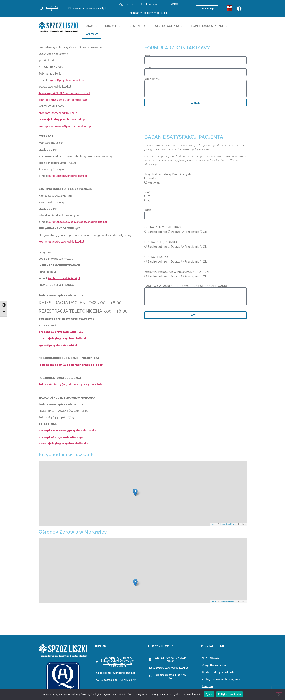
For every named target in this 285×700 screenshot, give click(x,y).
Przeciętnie (191, 231)
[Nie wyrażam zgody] (279, 694)
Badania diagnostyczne (208, 26)
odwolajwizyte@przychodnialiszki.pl (64, 443)
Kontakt (92, 34)
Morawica (154, 183)
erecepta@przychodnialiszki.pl (58, 112)
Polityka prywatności (229, 694)
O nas (91, 26)
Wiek (147, 210)
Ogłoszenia (126, 4)
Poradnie (111, 26)
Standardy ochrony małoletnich (149, 12)
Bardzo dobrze (157, 231)
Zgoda (209, 694)
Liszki (152, 178)
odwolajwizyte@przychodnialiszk (60, 119)
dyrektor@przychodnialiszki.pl (67, 175)
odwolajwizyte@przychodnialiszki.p (64, 338)
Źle (205, 231)
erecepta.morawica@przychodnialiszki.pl (65, 126)
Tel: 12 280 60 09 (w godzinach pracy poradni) (70, 384)
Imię (147, 55)
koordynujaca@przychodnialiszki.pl (61, 241)
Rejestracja (138, 26)
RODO (174, 4)
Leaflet (214, 524)
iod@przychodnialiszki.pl (64, 278)
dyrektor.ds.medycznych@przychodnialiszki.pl (77, 221)
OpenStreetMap (227, 524)
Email (148, 67)
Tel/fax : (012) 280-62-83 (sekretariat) (63, 99)
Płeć (147, 192)
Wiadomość (152, 79)
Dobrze (175, 231)
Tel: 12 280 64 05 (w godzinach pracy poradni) (71, 364)
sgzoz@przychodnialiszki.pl (66, 80)
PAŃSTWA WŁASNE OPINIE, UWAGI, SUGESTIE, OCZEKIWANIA (185, 285)
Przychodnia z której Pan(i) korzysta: (168, 174)
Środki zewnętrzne (151, 4)
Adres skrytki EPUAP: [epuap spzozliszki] (64, 93)
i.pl (83, 119)
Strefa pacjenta (169, 26)
